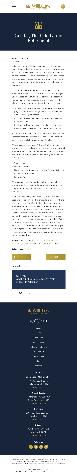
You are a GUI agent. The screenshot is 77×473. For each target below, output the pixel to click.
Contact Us (38, 366)
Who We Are (38, 342)
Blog (38, 361)
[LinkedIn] (36, 447)
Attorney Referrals (38, 347)
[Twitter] (31, 447)
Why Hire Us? (38, 337)
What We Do (38, 352)
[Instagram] (46, 447)
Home (38, 333)
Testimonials (38, 356)
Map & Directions (38, 387)
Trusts (26, 249)
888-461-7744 (38, 321)
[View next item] (27, 293)
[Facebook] (41, 447)
